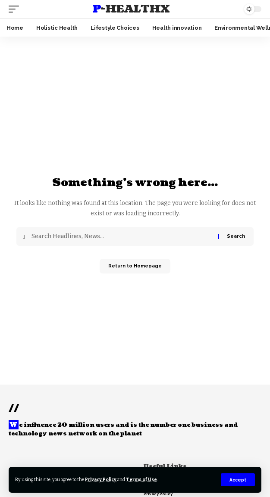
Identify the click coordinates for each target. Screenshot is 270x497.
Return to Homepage (135, 266)
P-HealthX (131, 9)
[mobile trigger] (16, 9)
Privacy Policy (100, 479)
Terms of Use (141, 479)
